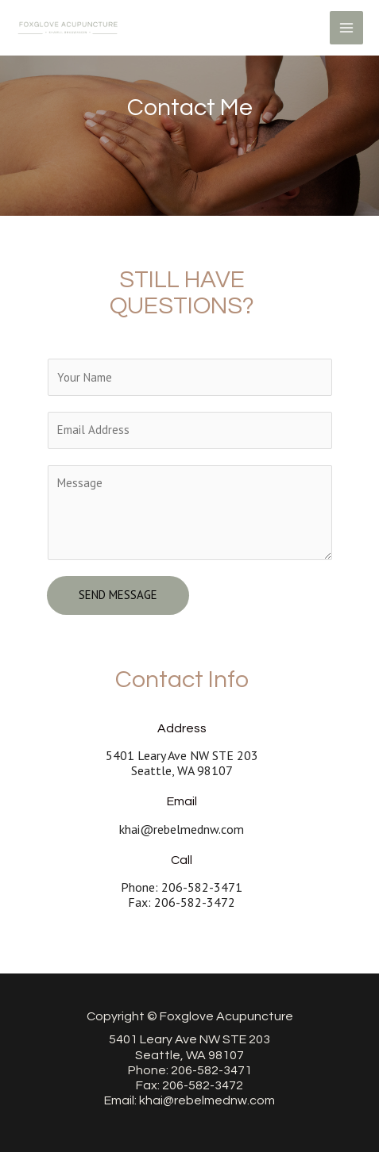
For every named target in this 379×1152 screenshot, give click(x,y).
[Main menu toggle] (347, 28)
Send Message (118, 594)
